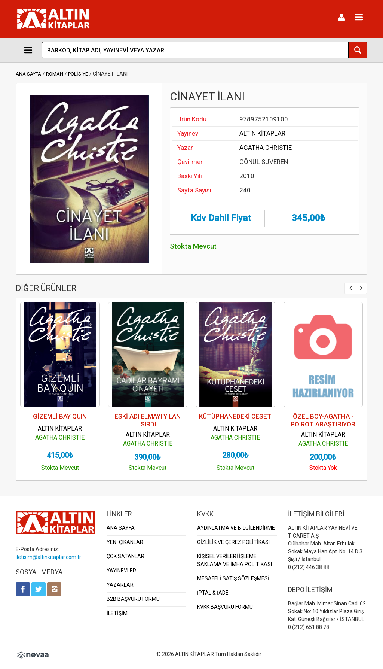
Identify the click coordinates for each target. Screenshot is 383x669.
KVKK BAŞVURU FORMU (225, 607)
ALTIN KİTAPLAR (262, 133)
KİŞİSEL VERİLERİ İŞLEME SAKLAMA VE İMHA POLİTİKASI (234, 560)
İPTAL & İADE (213, 593)
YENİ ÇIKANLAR (125, 542)
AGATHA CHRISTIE (265, 147)
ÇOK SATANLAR (125, 556)
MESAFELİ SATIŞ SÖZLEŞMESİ (233, 578)
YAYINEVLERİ (122, 571)
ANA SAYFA (28, 74)
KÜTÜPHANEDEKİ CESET (235, 416)
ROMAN (54, 74)
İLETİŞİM (117, 613)
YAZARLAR (120, 585)
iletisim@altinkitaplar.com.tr (48, 557)
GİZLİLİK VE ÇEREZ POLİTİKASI (233, 542)
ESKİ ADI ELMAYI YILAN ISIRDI (147, 420)
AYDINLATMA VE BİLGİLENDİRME (236, 528)
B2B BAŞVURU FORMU (133, 599)
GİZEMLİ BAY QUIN (60, 416)
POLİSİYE (78, 74)
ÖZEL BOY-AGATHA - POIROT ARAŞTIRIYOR (323, 420)
